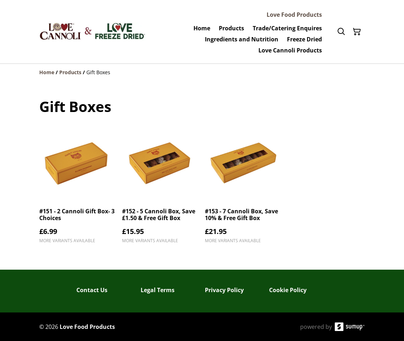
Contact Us (91, 290)
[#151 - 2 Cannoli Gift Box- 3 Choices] (77, 187)
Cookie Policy (288, 290)
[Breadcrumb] (202, 72)
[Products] (70, 72)
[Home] (46, 72)
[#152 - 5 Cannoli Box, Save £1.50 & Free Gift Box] (160, 187)
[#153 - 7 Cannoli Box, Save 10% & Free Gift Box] (243, 187)
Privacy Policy (224, 290)
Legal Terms (158, 290)
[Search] (341, 32)
